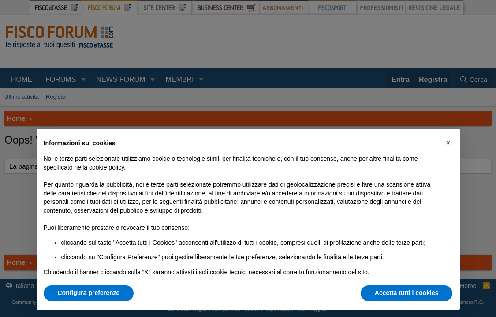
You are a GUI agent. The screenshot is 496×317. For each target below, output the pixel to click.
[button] (448, 143)
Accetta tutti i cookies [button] (407, 292)
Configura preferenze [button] (89, 292)
